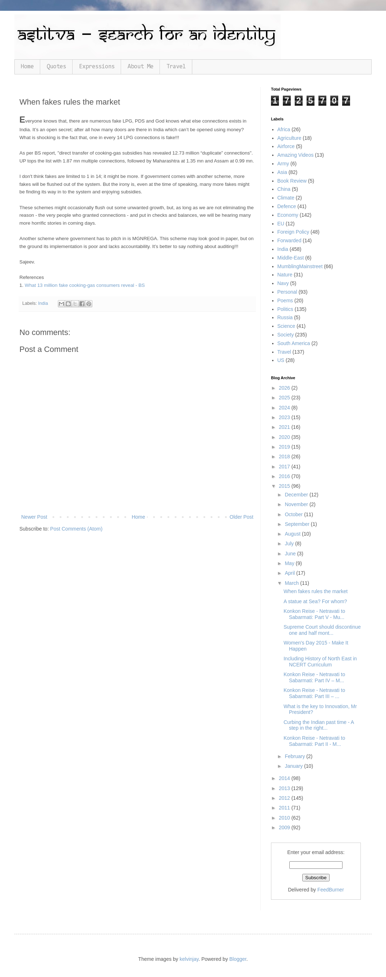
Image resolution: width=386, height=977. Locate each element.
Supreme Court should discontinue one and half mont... (322, 630)
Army (283, 163)
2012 (285, 798)
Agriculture (289, 138)
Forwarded (289, 240)
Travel (176, 67)
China (284, 189)
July (290, 543)
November (297, 504)
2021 (285, 427)
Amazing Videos (295, 155)
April (290, 573)
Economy (287, 215)
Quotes (56, 67)
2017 (285, 466)
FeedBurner (330, 890)
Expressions (97, 67)
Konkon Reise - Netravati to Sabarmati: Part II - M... (314, 741)
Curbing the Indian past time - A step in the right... (319, 725)
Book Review (292, 181)
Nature (285, 274)
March (292, 583)
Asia (282, 172)
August (293, 534)
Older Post (241, 517)
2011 (285, 808)
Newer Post (34, 517)
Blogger (237, 959)
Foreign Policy (293, 232)
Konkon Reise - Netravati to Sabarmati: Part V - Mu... (314, 614)
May (290, 563)
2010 (285, 818)
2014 (285, 778)
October (294, 514)
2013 (285, 788)
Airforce (286, 146)
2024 (285, 407)
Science (286, 326)
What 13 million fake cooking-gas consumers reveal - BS (85, 285)
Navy (283, 283)
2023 (285, 417)
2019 (285, 447)
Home (27, 67)
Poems (285, 300)
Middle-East (290, 258)
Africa (283, 129)
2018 (285, 456)
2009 (285, 827)
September (298, 524)
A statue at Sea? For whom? (315, 601)
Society (285, 335)
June (291, 553)
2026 (285, 388)
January (294, 766)
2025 (285, 397)
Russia (285, 317)
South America (293, 343)
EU (280, 223)
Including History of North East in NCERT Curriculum (320, 662)
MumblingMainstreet (300, 266)
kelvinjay (189, 959)
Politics (285, 309)
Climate (285, 198)
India (43, 303)
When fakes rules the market (316, 591)
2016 (285, 476)
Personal (287, 292)
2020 (285, 437)
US (280, 360)
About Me (140, 67)
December (297, 494)
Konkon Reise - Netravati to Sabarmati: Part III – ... (314, 693)
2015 (285, 486)
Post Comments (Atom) (76, 529)
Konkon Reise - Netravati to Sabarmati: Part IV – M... (314, 677)
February (295, 756)
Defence (286, 206)
